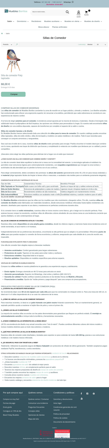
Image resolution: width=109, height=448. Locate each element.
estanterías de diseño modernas (44, 380)
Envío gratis (7, 407)
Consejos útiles (34, 411)
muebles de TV (24, 362)
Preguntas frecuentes (36, 407)
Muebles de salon (59, 353)
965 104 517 (57, 2)
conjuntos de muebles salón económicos (35, 357)
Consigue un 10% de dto (12, 411)
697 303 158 (46, 2)
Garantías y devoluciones (62, 399)
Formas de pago (9, 403)
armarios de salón (29, 378)
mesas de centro (42, 372)
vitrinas (22, 367)
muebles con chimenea (39, 375)
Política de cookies (60, 418)
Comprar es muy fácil (11, 399)
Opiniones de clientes (36, 415)
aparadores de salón (21, 365)
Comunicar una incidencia (38, 403)
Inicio (2, 33)
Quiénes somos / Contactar (38, 399)
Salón (8, 33)
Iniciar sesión (79, 16)
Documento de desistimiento (64, 422)
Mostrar (90, 44)
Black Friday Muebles (11, 415)
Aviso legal (57, 403)
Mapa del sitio (33, 419)
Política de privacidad (61, 414)
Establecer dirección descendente (16, 44)
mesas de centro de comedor (52, 370)
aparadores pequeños (54, 359)
